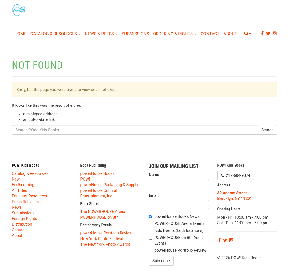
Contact (210, 33)
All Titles (19, 190)
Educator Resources (29, 196)
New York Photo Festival (101, 238)
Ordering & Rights (174, 33)
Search (267, 130)
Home (20, 33)
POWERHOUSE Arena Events (179, 223)
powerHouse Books (97, 173)
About (230, 33)
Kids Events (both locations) (178, 230)
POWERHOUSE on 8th (99, 217)
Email (154, 195)
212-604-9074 (235, 175)
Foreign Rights (24, 218)
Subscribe (161, 260)
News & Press (101, 33)
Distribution (22, 224)
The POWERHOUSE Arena (102, 211)
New (16, 179)
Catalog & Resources (55, 33)
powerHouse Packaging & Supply (109, 184)
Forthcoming (23, 184)
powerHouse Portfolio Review (106, 233)
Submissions (135, 33)
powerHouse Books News (177, 216)
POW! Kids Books (25, 165)
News (17, 207)
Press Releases (25, 201)
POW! (85, 179)
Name (154, 174)
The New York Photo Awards (105, 244)
